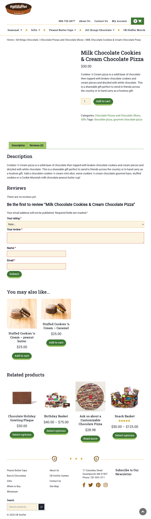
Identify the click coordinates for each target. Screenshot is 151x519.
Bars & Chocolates (16, 475)
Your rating (14, 218)
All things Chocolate (98, 30)
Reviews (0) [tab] (36, 145)
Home (10, 39)
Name (11, 248)
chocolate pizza (103, 119)
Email (11, 260)
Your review (14, 229)
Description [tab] (18, 145)
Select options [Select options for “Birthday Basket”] (56, 430)
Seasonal (13, 30)
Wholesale (12, 491)
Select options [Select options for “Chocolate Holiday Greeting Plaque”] (21, 434)
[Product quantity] (86, 101)
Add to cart (103, 101)
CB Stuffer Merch (134, 30)
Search (10, 500)
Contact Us (101, 21)
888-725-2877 (67, 21)
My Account (119, 21)
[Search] (41, 507)
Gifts (34, 30)
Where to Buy (14, 486)
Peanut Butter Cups (61, 30)
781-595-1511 (97, 477)
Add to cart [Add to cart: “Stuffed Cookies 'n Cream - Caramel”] (56, 342)
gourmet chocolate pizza (127, 119)
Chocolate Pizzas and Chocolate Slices (61, 39)
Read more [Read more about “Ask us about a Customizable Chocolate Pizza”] (90, 438)
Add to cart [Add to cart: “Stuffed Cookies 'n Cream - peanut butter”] (22, 355)
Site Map (54, 486)
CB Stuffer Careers (59, 475)
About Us (84, 21)
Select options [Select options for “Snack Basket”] (124, 435)
